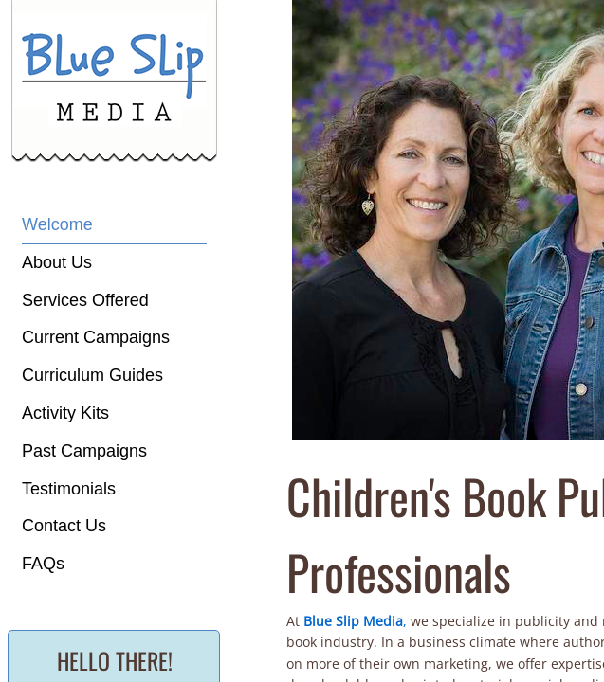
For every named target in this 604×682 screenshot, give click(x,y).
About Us (57, 262)
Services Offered (85, 300)
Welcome (57, 224)
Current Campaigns (96, 337)
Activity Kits (65, 413)
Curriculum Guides (92, 375)
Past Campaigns (84, 450)
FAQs (43, 563)
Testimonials (69, 488)
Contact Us (64, 525)
